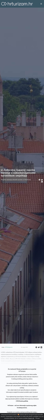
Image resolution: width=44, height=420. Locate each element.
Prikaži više (31, 418)
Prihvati (37, 418)
